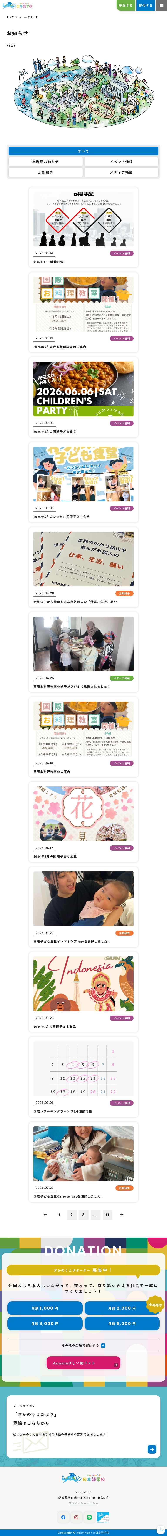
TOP (160, 1530)
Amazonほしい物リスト (74, 1362)
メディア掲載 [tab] (121, 172)
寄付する (146, 5)
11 (107, 1214)
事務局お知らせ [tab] (45, 161)
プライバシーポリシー (84, 1503)
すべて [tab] (83, 151)
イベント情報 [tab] (121, 161)
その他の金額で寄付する (80, 1345)
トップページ (14, 17)
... (95, 1214)
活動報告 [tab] (45, 172)
